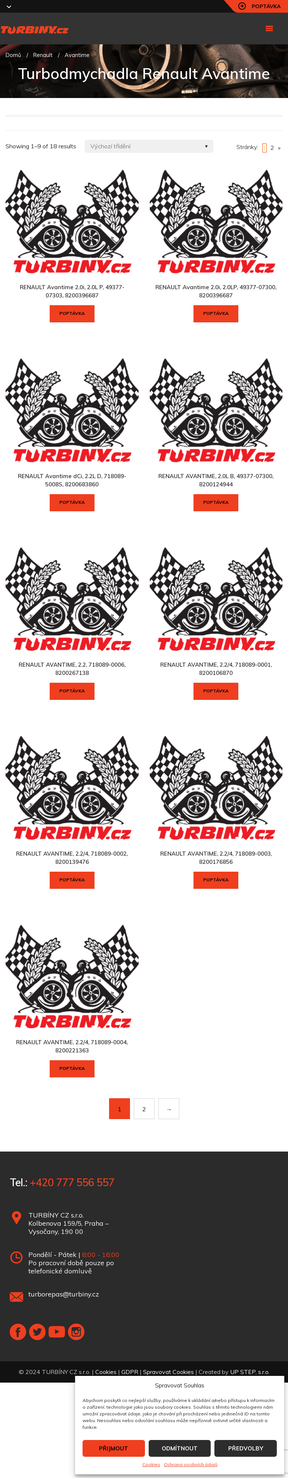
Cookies (151, 1464)
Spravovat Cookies (168, 1372)
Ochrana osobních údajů (190, 1464)
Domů (13, 55)
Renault (43, 55)
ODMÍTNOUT (180, 1448)
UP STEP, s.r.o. (250, 1372)
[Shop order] (149, 146)
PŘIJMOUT (113, 1448)
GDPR (129, 1372)
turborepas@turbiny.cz (63, 1294)
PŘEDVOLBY (245, 1448)
